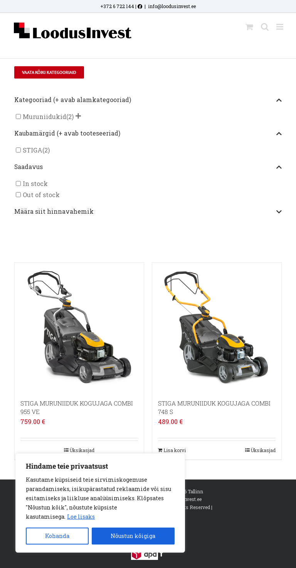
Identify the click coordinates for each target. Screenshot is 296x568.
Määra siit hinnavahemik (148, 212)
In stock (35, 183)
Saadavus (148, 167)
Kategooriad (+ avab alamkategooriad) (148, 100)
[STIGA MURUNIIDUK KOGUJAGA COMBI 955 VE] (79, 327)
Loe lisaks (81, 516)
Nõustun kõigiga (133, 536)
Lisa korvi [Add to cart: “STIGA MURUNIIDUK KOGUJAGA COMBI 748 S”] (174, 450)
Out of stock (41, 195)
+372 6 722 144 (117, 6)
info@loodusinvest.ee (172, 6)
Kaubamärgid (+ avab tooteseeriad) (148, 133)
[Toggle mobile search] (265, 27)
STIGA (32, 150)
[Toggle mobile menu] (280, 27)
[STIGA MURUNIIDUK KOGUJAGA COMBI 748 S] (216, 327)
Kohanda (57, 536)
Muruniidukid (44, 116)
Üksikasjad (81, 450)
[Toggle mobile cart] (249, 27)
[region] (100, 503)
